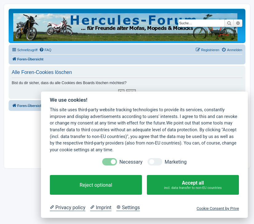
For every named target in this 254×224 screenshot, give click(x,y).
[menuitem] (45, 50)
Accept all (193, 185)
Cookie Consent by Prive (217, 208)
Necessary (131, 162)
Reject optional (95, 185)
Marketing (176, 162)
